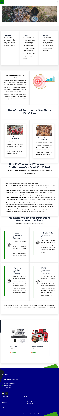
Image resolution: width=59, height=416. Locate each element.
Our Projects (4, 405)
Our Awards (4, 410)
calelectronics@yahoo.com (8, 383)
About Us (3, 400)
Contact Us (4, 407)
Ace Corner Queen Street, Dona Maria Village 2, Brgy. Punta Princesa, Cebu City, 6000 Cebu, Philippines (10, 379)
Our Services (4, 402)
